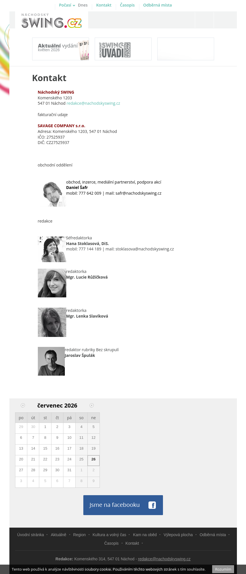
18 (81, 448)
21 (33, 459)
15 (45, 448)
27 (21, 470)
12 (94, 437)
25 (81, 459)
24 (69, 459)
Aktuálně (58, 534)
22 (45, 459)
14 (33, 448)
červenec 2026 (57, 405)
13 (21, 448)
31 (69, 470)
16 (57, 448)
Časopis (127, 5)
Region (79, 534)
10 (69, 437)
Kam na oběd (145, 534)
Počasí (73, 5)
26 (94, 459)
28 (33, 470)
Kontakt (103, 5)
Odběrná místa (157, 5)
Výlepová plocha (178, 534)
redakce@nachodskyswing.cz (164, 559)
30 (33, 427)
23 (57, 459)
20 (21, 459)
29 (21, 427)
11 (81, 437)
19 (94, 448)
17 (69, 448)
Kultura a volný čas (109, 534)
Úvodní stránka (30, 534)
